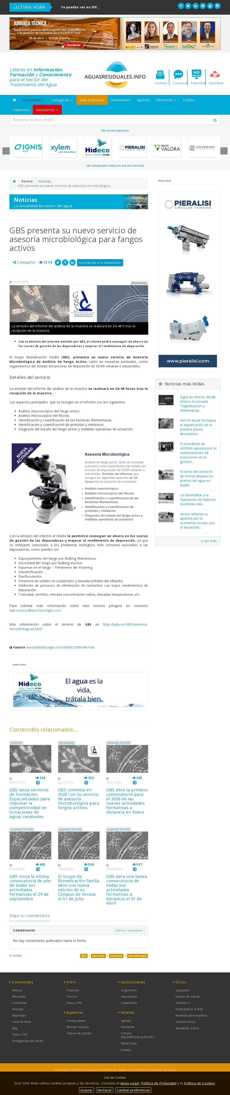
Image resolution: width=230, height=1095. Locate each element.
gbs (84, 955)
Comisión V (183, 1003)
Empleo (189, 100)
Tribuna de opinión (79, 1033)
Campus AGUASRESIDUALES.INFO (138, 1035)
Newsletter (47, 110)
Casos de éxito (21, 1022)
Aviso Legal (129, 1083)
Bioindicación (66, 742)
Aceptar (86, 1090)
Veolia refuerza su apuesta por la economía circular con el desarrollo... (197, 521)
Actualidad (19, 997)
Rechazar (104, 1090)
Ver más (209, 541)
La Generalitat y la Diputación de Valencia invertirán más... (198, 499)
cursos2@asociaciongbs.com (38, 610)
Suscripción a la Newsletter (100, 262)
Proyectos (73, 990)
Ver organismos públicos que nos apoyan (115, 165)
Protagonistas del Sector (27, 1041)
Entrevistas (19, 1003)
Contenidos (34, 100)
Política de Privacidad (158, 1083)
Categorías (62, 100)
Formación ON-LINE (118, 742)
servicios (98, 955)
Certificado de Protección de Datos (153, 1070)
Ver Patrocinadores (115, 130)
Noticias (44, 181)
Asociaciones (129, 997)
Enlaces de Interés (188, 997)
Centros (72, 997)
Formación (166, 100)
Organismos (129, 990)
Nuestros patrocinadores (192, 1015)
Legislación (183, 990)
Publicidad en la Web (189, 1009)
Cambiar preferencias (133, 1090)
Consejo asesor (76, 1021)
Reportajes (19, 1015)
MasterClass (129, 1043)
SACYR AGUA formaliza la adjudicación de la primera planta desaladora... (198, 427)
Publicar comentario (129, 930)
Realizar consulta (78, 1027)
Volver (15, 955)
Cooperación (129, 1003)
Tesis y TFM (19, 1035)
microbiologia (137, 955)
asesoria (116, 955)
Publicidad (21, 110)
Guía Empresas (92, 100)
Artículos (17, 1009)
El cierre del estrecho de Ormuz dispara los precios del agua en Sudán (196, 478)
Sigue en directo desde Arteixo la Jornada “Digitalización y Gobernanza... (198, 404)
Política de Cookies (115, 1070)
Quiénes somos (186, 1022)
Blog (15, 1028)
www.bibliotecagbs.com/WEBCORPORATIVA (60, 647)
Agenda (143, 100)
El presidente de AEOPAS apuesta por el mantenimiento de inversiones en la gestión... (198, 453)
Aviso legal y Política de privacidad (77, 1070)
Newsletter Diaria (187, 1028)
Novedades (120, 100)
